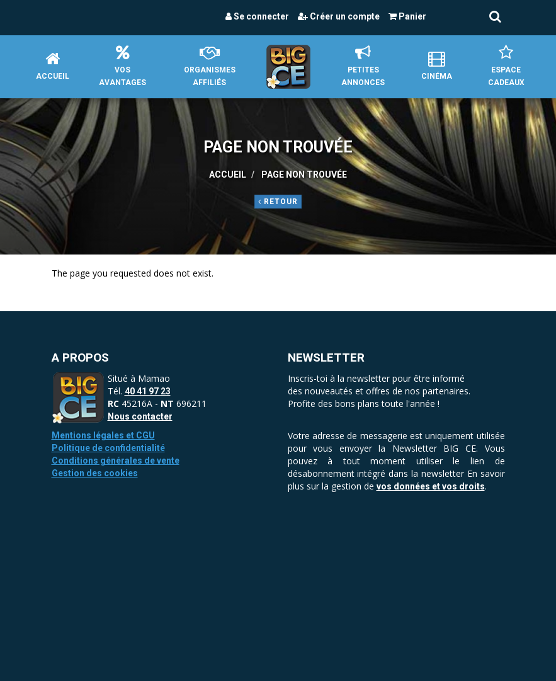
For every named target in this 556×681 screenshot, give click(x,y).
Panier (407, 16)
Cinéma (436, 66)
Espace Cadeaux (506, 66)
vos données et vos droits (431, 486)
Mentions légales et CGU (103, 435)
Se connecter (257, 16)
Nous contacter (140, 416)
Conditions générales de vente (115, 460)
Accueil (52, 66)
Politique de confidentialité (108, 448)
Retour (278, 201)
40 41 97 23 (148, 391)
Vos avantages (122, 66)
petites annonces (363, 66)
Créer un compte (339, 16)
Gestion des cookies (95, 473)
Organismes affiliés (209, 66)
